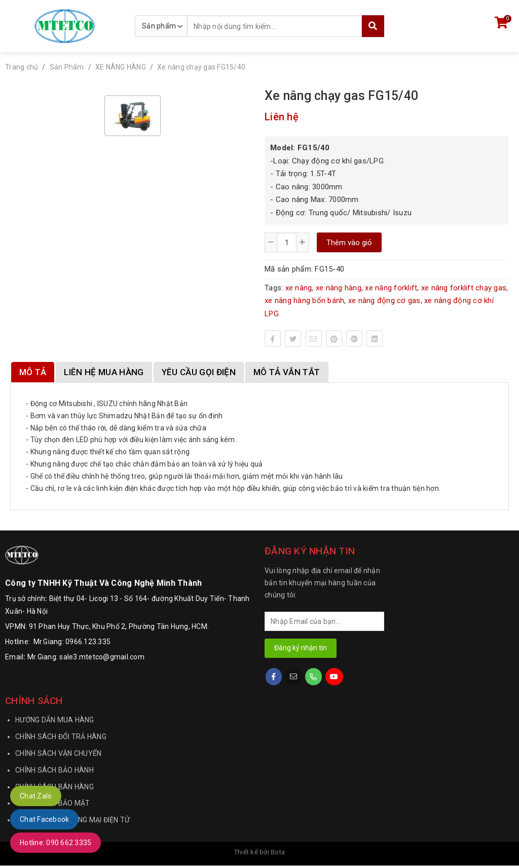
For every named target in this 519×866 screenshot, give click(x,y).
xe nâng (298, 287)
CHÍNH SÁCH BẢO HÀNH (54, 771)
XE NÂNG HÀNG (120, 67)
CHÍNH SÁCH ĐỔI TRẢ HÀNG (60, 737)
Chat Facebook (44, 819)
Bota (278, 852)
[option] (132, 115)
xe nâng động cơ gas (384, 300)
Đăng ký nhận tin (300, 648)
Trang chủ (21, 67)
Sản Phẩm (67, 67)
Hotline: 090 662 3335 (55, 843)
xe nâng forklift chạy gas (463, 287)
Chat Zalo (36, 796)
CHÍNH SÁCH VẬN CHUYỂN (58, 754)
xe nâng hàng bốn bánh (304, 300)
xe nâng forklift (391, 287)
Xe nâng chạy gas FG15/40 (201, 67)
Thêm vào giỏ (349, 242)
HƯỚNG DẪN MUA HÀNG (54, 720)
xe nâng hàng (338, 287)
